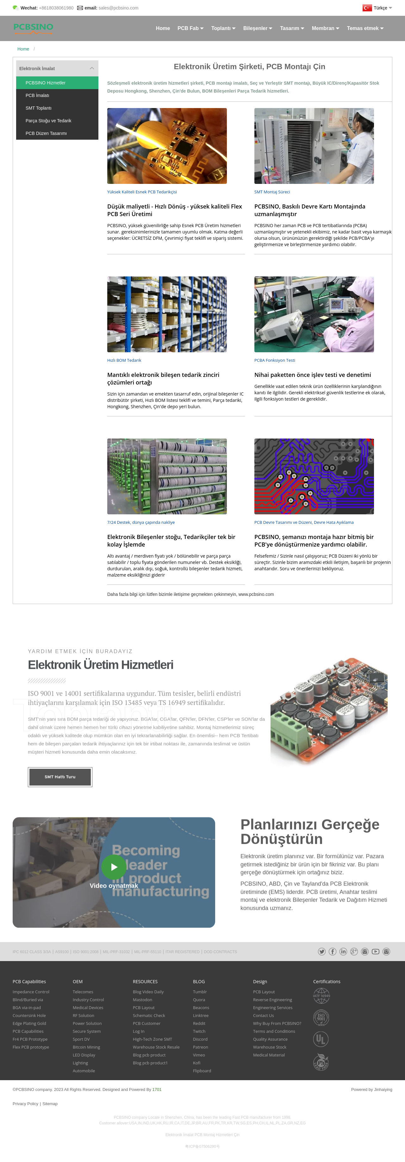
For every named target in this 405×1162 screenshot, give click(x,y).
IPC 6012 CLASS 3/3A (32, 952)
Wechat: (47, 7)
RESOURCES (145, 981)
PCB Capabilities (29, 981)
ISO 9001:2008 (86, 952)
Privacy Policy (25, 1103)
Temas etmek (365, 28)
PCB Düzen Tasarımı (46, 133)
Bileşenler (257, 28)
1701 (156, 1089)
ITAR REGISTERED (182, 952)
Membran (326, 28)
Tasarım (292, 28)
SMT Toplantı (39, 108)
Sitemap (50, 1103)
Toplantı (223, 28)
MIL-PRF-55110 (147, 952)
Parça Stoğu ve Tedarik (49, 120)
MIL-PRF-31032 (116, 952)
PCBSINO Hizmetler (45, 82)
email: (112, 7)
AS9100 (62, 952)
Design (260, 981)
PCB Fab (191, 28)
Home (163, 28)
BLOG (199, 981)
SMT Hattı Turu (60, 806)
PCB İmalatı (37, 95)
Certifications (326, 981)
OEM (78, 981)
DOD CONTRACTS (220, 952)
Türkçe (377, 7)
